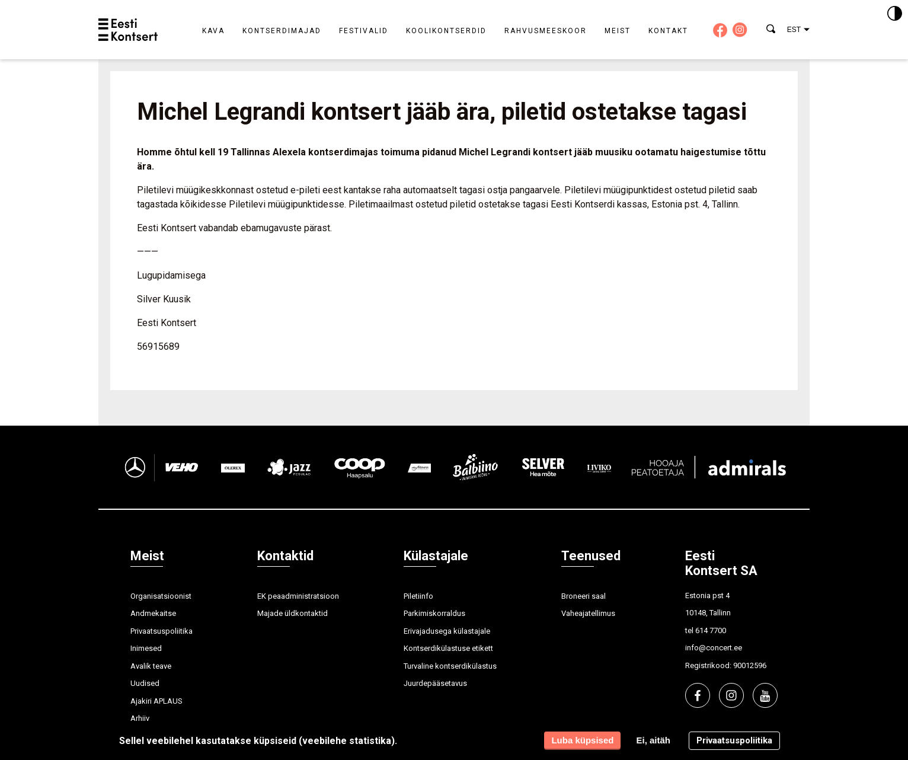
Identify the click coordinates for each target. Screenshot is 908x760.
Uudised (144, 683)
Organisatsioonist (160, 596)
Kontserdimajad (281, 31)
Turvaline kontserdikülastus (450, 666)
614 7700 (710, 630)
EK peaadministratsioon (298, 596)
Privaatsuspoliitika (161, 631)
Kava (213, 31)
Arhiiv (139, 718)
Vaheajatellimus (588, 613)
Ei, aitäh (653, 740)
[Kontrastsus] (894, 14)
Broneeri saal (583, 596)
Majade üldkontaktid (292, 613)
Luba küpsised (582, 740)
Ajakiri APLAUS (156, 701)
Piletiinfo (418, 596)
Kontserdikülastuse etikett (448, 648)
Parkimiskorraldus (434, 613)
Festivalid (363, 31)
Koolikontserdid (446, 31)
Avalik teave (150, 666)
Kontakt (668, 31)
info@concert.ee (713, 647)
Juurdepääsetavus (435, 683)
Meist (618, 31)
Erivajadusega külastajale (447, 631)
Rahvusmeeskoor (545, 31)
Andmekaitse (153, 613)
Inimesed (146, 648)
